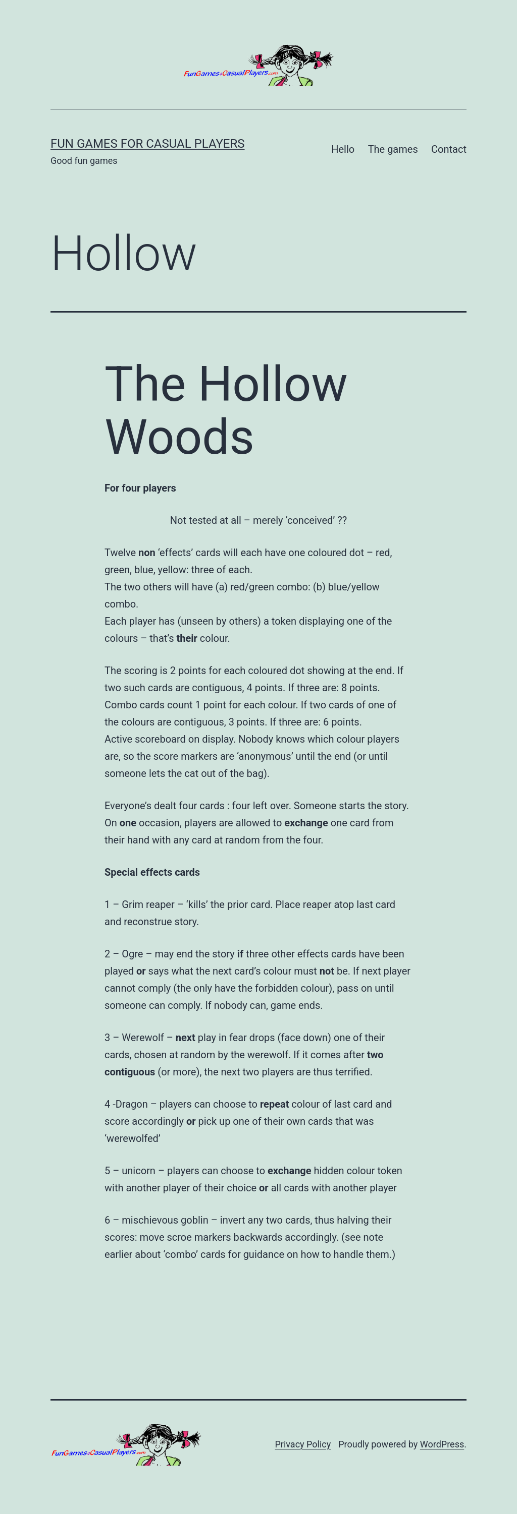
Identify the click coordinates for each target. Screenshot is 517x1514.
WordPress (442, 1444)
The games (393, 149)
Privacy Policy (303, 1444)
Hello (342, 149)
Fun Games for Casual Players (147, 144)
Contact (449, 149)
